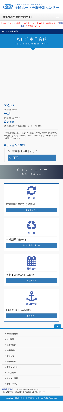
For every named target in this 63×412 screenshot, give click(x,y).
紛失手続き (10, 350)
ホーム (4, 31)
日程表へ (31, 268)
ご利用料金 (10, 373)
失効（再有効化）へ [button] (31, 245)
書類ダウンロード (12, 367)
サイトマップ (11, 384)
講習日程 (9, 356)
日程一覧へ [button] (31, 280)
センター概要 (11, 378)
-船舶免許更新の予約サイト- (18, 16)
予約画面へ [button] (31, 316)
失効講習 (9, 339)
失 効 (31, 233)
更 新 (31, 198)
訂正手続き (10, 345)
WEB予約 (31, 303)
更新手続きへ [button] (31, 210)
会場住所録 (14, 31)
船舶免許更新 (11, 334)
